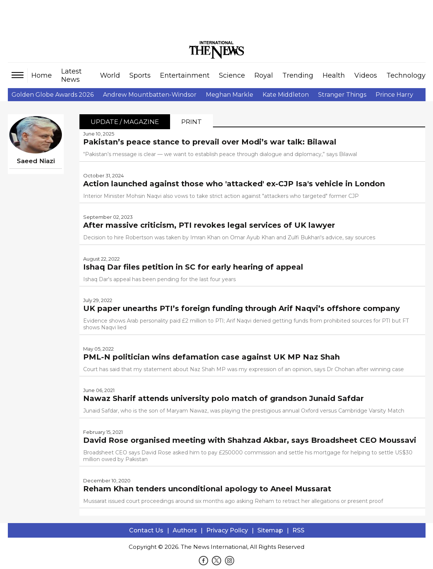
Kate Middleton (286, 94)
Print (191, 121)
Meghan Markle (229, 94)
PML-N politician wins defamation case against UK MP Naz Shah (211, 356)
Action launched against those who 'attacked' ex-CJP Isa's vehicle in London (234, 183)
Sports (140, 75)
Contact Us (146, 530)
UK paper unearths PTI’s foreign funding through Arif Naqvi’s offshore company (241, 308)
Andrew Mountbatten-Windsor (150, 94)
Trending (297, 75)
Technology (406, 75)
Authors (185, 530)
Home (41, 75)
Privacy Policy (227, 530)
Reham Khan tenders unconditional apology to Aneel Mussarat (207, 488)
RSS (298, 530)
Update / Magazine (125, 121)
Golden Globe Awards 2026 (53, 94)
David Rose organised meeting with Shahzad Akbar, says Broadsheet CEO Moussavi (249, 440)
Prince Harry (394, 94)
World (110, 75)
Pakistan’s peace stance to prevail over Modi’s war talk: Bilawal (209, 141)
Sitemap (270, 530)
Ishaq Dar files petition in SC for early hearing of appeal (193, 266)
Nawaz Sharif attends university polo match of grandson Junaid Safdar (223, 398)
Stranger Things (342, 94)
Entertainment (185, 75)
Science (232, 75)
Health (334, 75)
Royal (263, 75)
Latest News (71, 75)
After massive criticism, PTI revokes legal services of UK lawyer (209, 225)
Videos (365, 75)
